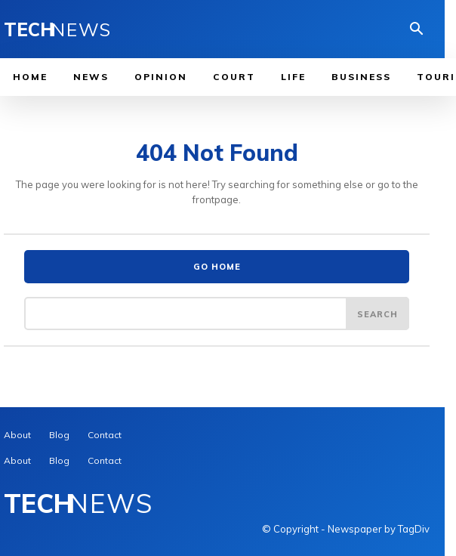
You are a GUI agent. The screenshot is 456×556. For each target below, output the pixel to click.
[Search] (377, 313)
